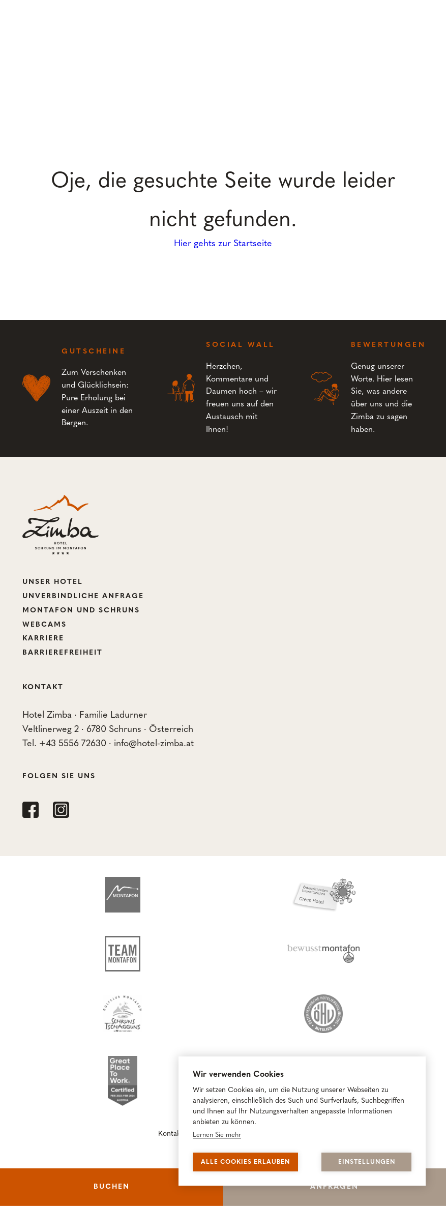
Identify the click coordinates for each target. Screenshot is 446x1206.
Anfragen (334, 1187)
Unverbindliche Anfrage (83, 596)
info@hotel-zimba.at (154, 744)
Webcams (44, 625)
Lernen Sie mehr (217, 1135)
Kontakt (170, 1134)
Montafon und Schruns (81, 610)
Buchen (112, 1187)
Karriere (43, 638)
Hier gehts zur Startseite (223, 244)
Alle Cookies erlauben (245, 1162)
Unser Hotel (52, 582)
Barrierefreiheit (62, 653)
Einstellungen (366, 1162)
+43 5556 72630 (72, 744)
